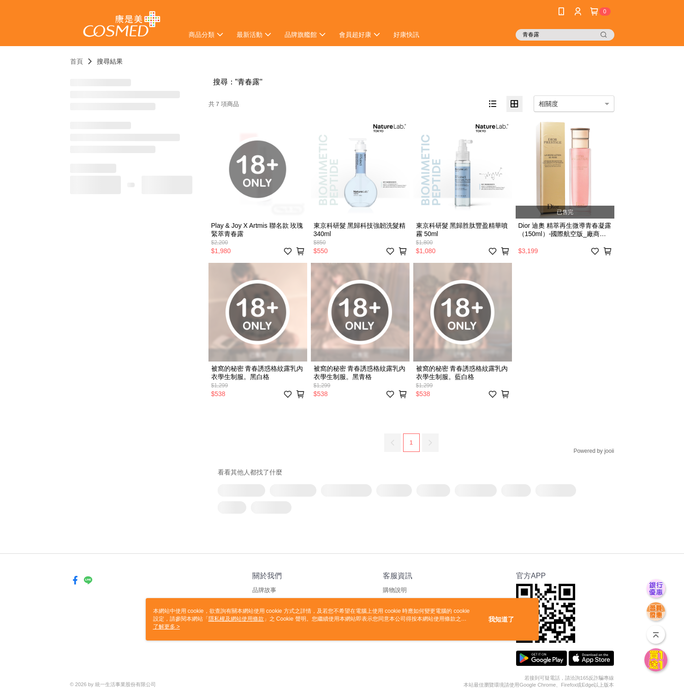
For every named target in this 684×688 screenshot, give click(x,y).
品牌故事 (264, 590)
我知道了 (501, 619)
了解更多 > (166, 626)
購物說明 (395, 590)
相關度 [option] (548, 103)
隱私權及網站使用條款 (236, 619)
